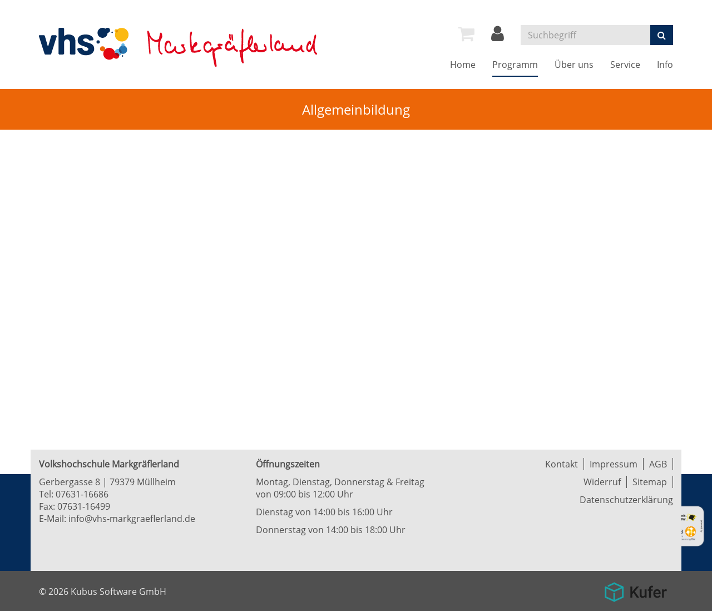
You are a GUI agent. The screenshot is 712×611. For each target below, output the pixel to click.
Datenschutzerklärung (626, 500)
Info (665, 64)
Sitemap (649, 482)
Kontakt (561, 464)
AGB (658, 464)
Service (625, 64)
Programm (515, 64)
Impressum (613, 464)
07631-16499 (83, 506)
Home (463, 64)
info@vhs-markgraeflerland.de (131, 519)
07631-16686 (82, 494)
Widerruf (602, 482)
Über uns (574, 64)
